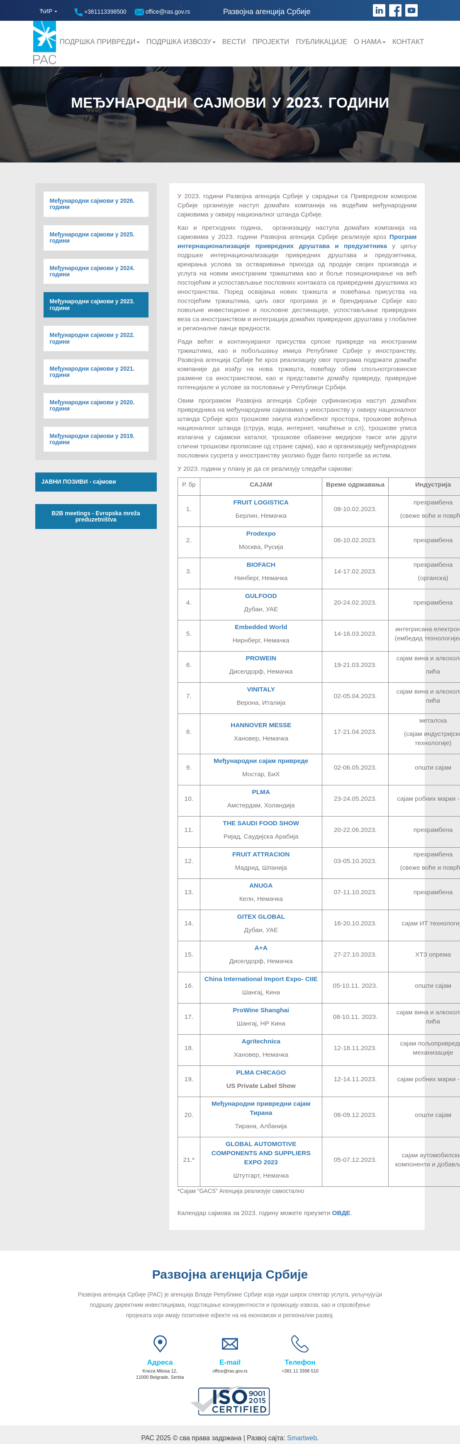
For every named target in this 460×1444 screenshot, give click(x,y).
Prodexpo (261, 533)
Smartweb (302, 1438)
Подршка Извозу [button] (181, 42)
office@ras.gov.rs (162, 11)
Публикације (321, 42)
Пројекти (271, 42)
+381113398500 (101, 12)
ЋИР (45, 11)
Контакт (408, 42)
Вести (234, 42)
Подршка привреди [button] (100, 42)
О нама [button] (370, 42)
